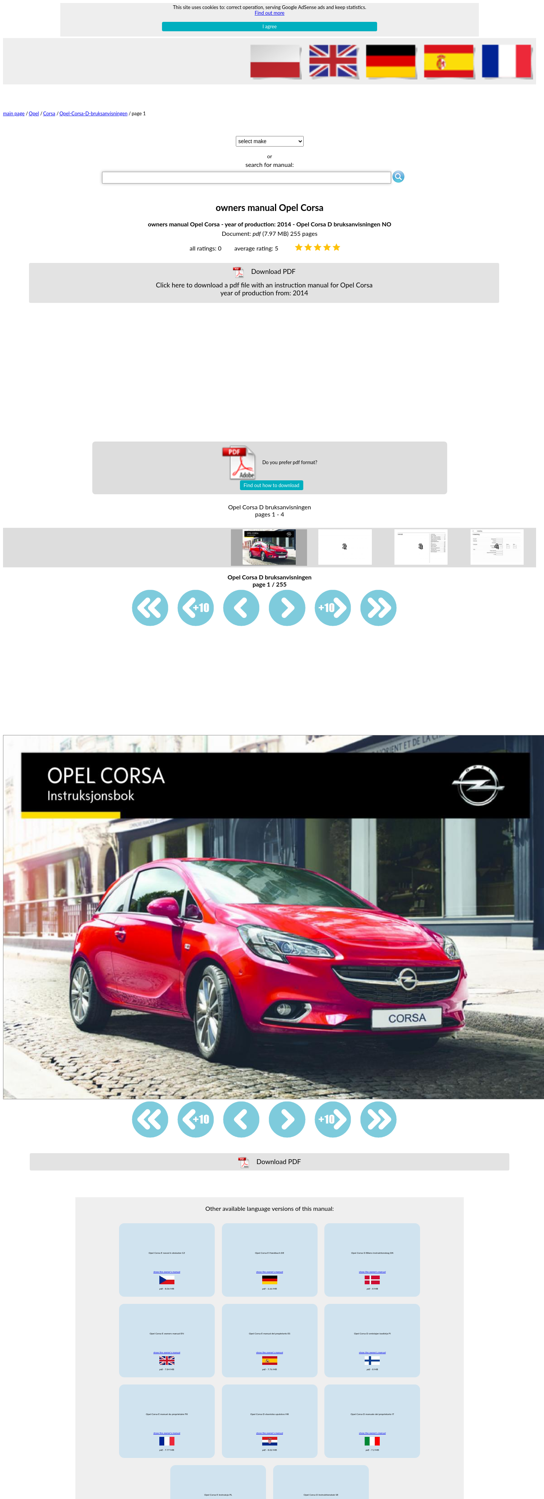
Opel (34, 113)
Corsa (49, 113)
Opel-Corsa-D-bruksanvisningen (94, 113)
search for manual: (269, 164)
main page (13, 113)
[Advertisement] (264, 372)
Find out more (269, 13)
